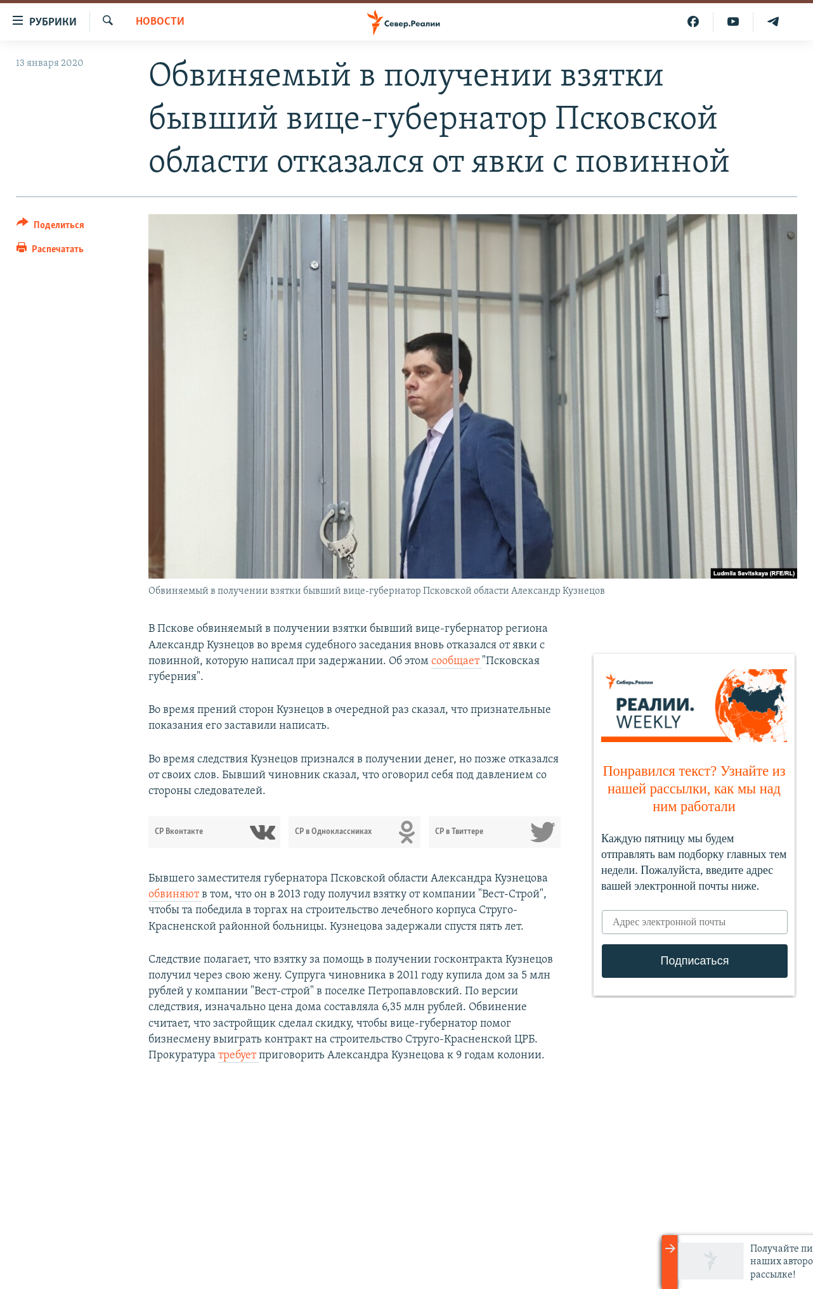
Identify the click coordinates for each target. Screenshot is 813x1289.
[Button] (50, 227)
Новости (160, 22)
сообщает (456, 661)
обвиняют (175, 894)
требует (238, 1055)
